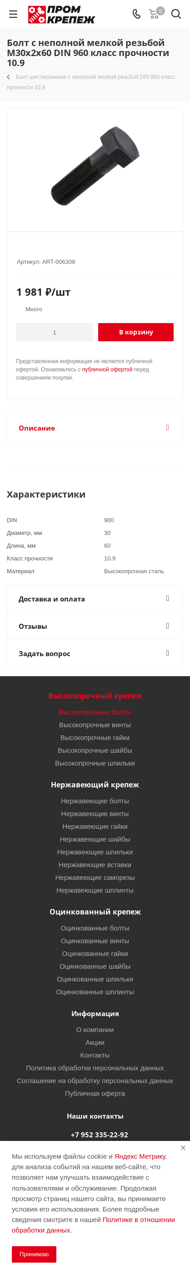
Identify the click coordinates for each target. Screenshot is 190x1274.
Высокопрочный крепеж (95, 696)
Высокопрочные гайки (95, 737)
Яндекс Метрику (140, 1156)
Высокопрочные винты (95, 724)
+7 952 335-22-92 (99, 1134)
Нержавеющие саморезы (95, 877)
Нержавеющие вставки (95, 864)
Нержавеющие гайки (94, 826)
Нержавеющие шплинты (95, 889)
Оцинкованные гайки (95, 953)
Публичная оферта (95, 1093)
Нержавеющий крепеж (95, 785)
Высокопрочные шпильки (95, 762)
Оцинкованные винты (95, 940)
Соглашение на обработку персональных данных (95, 1080)
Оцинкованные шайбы (95, 966)
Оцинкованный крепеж (95, 912)
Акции (95, 1042)
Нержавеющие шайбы (95, 838)
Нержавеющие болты (95, 800)
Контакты (95, 1054)
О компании (95, 1029)
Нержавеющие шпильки (95, 851)
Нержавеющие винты (95, 813)
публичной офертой (107, 369)
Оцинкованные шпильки (95, 978)
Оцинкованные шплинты (95, 991)
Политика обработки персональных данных (95, 1067)
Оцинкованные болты (94, 927)
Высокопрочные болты (95, 711)
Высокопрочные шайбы (95, 750)
